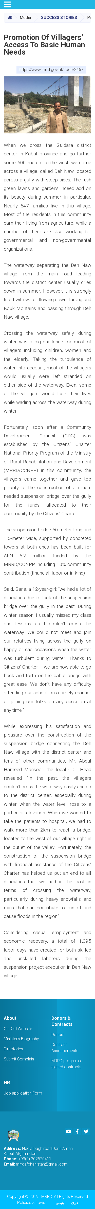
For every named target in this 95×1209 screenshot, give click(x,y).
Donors (57, 1034)
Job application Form (23, 1093)
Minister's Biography (21, 1038)
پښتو (60, 1202)
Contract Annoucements (64, 1047)
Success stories (59, 17)
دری (74, 1202)
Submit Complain (19, 1059)
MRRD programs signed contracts (66, 1063)
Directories (13, 1049)
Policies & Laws (31, 1202)
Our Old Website (18, 1028)
